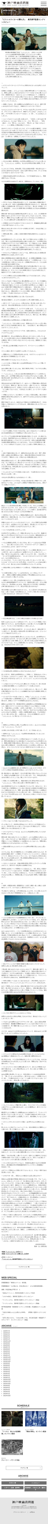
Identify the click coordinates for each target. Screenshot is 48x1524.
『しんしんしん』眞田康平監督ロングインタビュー (17, 1259)
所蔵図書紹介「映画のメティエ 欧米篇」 (14, 1282)
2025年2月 (6, 1337)
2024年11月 (7, 1341)
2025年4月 (6, 1335)
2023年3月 (6, 1373)
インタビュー (35, 1483)
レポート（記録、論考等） (12, 1487)
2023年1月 (6, 1377)
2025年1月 (6, 1339)
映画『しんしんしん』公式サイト (12, 1252)
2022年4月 (6, 1389)
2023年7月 (6, 1367)
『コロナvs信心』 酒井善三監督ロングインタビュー (17, 1296)
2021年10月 (7, 1395)
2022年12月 (7, 1379)
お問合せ (32, 1512)
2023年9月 (6, 1363)
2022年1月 (6, 1393)
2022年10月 (7, 1383)
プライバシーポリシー (19, 1512)
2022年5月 (6, 1387)
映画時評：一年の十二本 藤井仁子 (35, 1488)
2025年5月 (6, 1333)
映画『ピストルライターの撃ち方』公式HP (15, 1254)
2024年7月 (6, 1347)
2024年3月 (6, 1353)
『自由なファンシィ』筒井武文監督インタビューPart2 (18, 1293)
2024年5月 (6, 1351)
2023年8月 (6, 1365)
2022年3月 (6, 1391)
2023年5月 (6, 1369)
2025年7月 (6, 1331)
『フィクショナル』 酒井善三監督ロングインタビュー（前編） (20, 1303)
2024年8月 (6, 1345)
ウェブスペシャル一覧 (24, 1266)
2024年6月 (6, 1349)
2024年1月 (6, 1355)
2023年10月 (7, 1361)
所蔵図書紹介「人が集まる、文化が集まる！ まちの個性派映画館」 (22, 1286)
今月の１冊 (12, 1483)
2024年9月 (6, 1343)
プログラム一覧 (24, 1467)
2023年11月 (7, 1359)
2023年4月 (6, 1371)
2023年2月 (6, 1375)
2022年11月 (7, 1381)
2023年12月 (7, 1357)
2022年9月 (6, 1385)
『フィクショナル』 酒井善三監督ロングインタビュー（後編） (20, 1300)
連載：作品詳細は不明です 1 (10, 1289)
